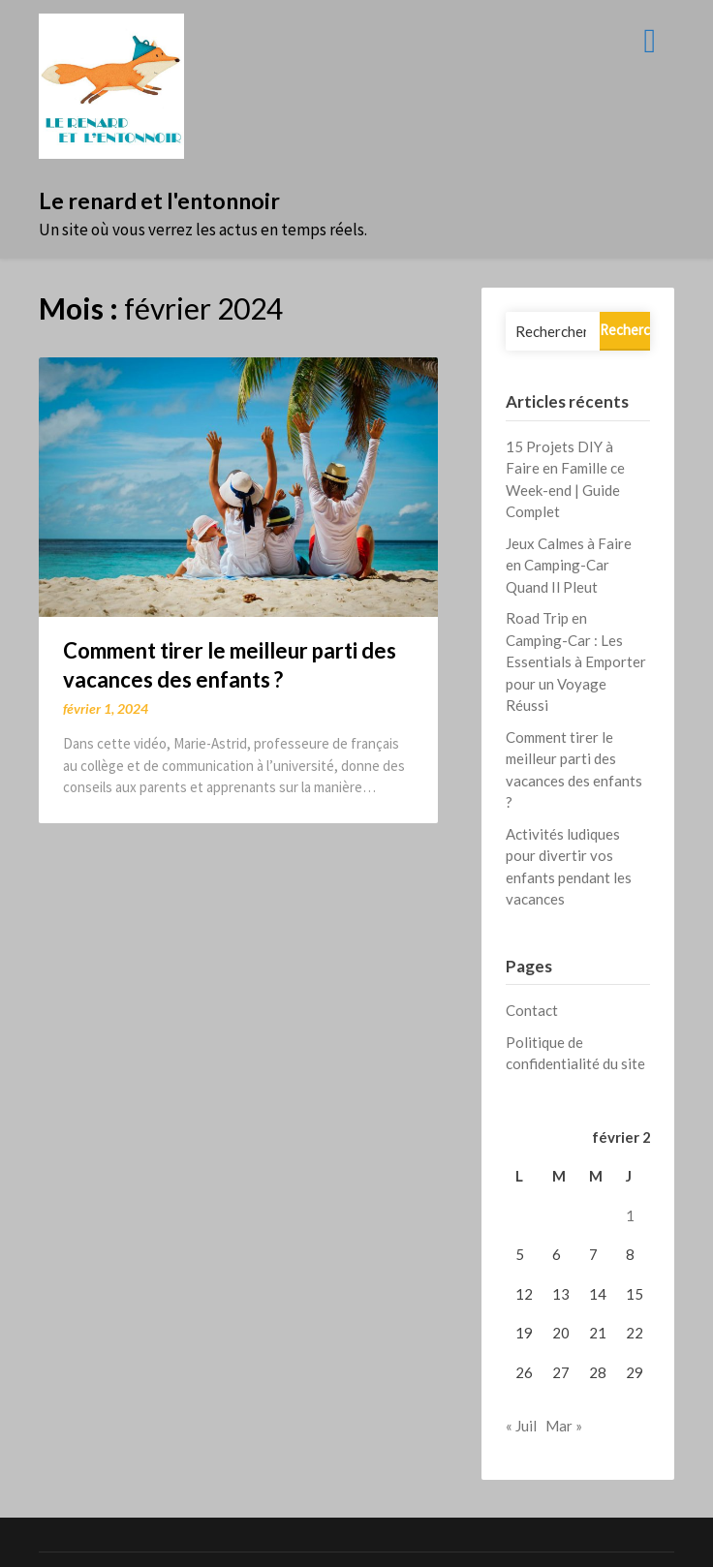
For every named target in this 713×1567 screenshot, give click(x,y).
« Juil (521, 1425)
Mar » (563, 1425)
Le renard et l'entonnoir (159, 200)
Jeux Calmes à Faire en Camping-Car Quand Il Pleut (569, 565)
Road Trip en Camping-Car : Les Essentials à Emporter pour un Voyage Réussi (576, 661)
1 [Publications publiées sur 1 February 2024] (630, 1215)
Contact (532, 1010)
